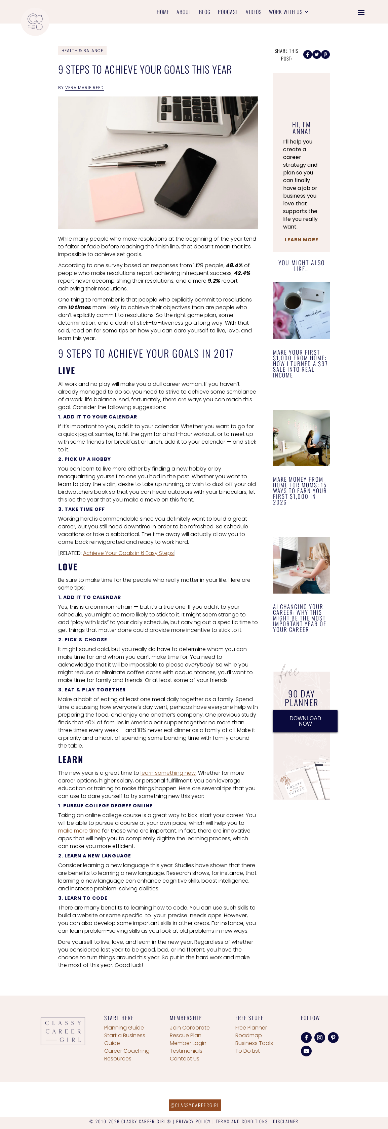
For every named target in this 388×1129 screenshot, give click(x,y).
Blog (204, 12)
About (184, 12)
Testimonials (186, 1051)
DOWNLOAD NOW (305, 721)
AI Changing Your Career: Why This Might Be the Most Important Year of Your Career (299, 618)
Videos (254, 12)
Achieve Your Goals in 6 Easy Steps (128, 553)
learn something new (168, 773)
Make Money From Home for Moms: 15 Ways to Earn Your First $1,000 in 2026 (300, 490)
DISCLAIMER (286, 1121)
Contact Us (184, 1058)
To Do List (247, 1051)
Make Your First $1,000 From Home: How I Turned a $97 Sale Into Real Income (300, 363)
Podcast (228, 12)
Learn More (301, 239)
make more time (79, 831)
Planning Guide (124, 1028)
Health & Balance (82, 50)
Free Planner (251, 1028)
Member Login (188, 1043)
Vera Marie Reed (84, 87)
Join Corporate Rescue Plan (190, 1031)
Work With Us (286, 12)
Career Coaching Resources (127, 1054)
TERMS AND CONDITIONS (242, 1121)
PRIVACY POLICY (193, 1121)
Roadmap (248, 1035)
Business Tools (254, 1043)
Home (163, 12)
